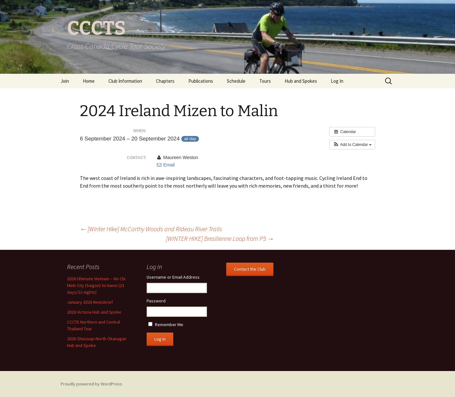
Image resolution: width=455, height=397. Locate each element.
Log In (337, 81)
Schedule (236, 81)
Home (89, 81)
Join (65, 81)
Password (156, 301)
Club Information (125, 81)
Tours (265, 81)
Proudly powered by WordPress (91, 384)
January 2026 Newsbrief (90, 302)
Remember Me (169, 324)
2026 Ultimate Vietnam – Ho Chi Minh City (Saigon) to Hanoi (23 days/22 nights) (96, 285)
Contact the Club (250, 269)
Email (165, 164)
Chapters (165, 81)
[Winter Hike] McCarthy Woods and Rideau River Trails (151, 229)
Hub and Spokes (301, 81)
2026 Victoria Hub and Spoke (94, 312)
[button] (352, 144)
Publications (200, 81)
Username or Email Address (173, 277)
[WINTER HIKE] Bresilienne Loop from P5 (220, 238)
